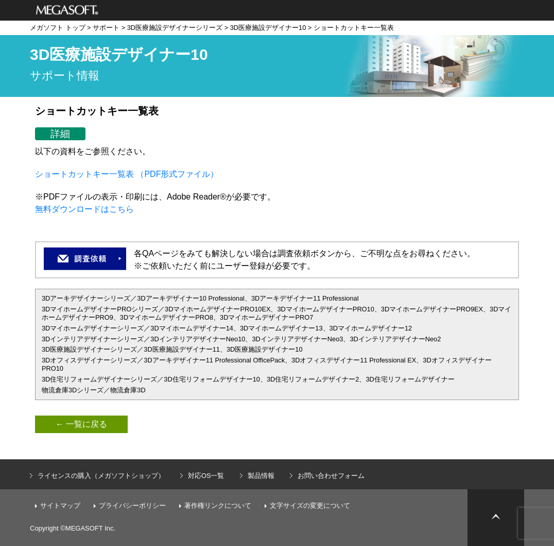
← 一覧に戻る (81, 424)
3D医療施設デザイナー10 (268, 27)
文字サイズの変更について (310, 505)
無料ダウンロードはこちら (84, 209)
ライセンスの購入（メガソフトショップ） (101, 475)
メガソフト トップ (57, 27)
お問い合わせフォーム (331, 475)
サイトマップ (60, 505)
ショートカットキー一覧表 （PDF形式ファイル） (126, 174)
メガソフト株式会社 (67, 10)
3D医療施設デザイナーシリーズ (174, 27)
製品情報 (261, 475)
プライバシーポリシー (132, 505)
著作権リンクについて (217, 505)
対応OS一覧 (206, 475)
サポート (106, 27)
